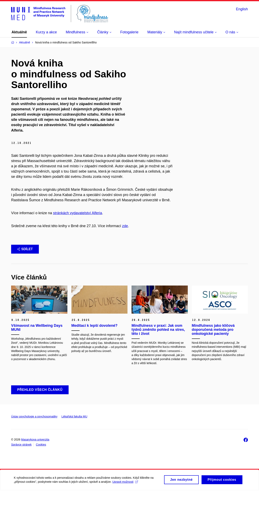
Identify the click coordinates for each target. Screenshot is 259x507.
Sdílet (25, 265)
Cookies (41, 461)
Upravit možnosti (125, 500)
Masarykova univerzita (35, 455)
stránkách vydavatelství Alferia (77, 230)
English (242, 9)
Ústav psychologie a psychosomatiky (34, 433)
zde (125, 242)
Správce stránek (21, 461)
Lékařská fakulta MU (74, 433)
